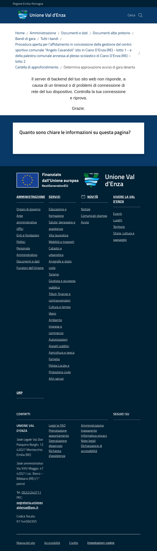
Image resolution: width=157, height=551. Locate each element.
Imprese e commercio (56, 329)
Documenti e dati (74, 33)
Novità (92, 196)
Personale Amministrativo (27, 251)
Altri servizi (56, 378)
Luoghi (117, 220)
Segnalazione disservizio (58, 443)
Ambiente (55, 319)
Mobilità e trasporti (61, 241)
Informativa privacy (94, 435)
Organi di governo (28, 209)
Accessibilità (52, 542)
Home (20, 33)
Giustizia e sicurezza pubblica (62, 284)
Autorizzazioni (58, 339)
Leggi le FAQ (57, 425)
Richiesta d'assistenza (57, 453)
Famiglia (54, 359)
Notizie (85, 209)
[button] (140, 15)
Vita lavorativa (58, 235)
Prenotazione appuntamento (59, 433)
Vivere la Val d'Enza (124, 199)
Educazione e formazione (57, 212)
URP (19, 392)
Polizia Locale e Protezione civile (60, 368)
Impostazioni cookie (100, 542)
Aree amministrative (27, 219)
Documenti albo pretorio (111, 33)
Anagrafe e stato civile (60, 264)
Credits (73, 542)
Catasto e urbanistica (56, 251)
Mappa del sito (26, 542)
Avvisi (85, 222)
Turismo (54, 274)
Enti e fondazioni (28, 235)
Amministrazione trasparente (92, 428)
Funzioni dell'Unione (30, 267)
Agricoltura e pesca (61, 352)
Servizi (54, 196)
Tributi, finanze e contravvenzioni (60, 297)
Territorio (119, 226)
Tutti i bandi (49, 38)
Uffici (20, 228)
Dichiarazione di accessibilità (91, 448)
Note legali (88, 440)
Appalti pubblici (59, 346)
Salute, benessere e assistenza (62, 225)
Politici (21, 241)
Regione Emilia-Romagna (28, 3)
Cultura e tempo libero (60, 310)
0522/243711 (31, 492)
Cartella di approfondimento (37, 67)
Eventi (117, 213)
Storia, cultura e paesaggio (123, 236)
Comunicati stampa (94, 215)
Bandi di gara (25, 38)
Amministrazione (43, 33)
